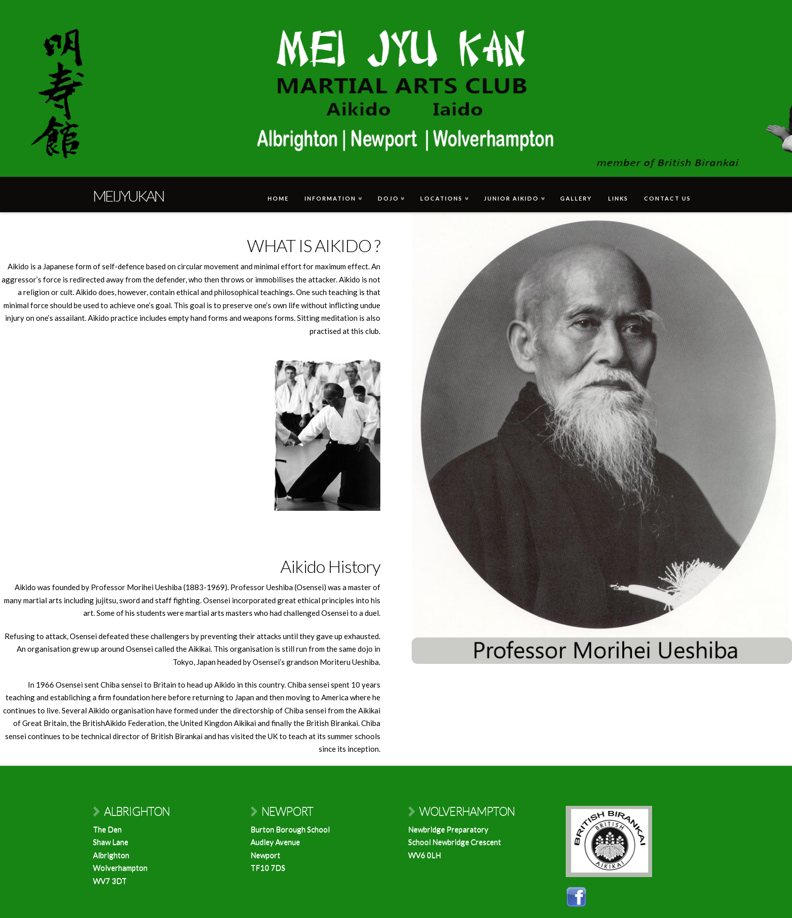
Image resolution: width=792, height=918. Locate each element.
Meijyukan (128, 195)
